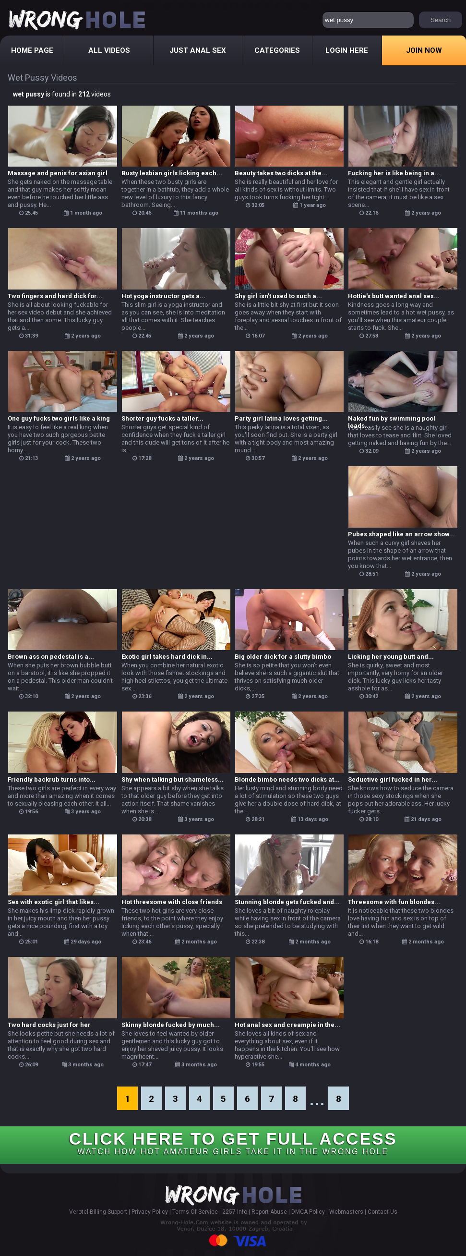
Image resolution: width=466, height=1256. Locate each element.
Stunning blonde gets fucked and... (287, 902)
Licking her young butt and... (391, 656)
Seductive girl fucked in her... (392, 779)
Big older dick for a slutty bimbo (283, 656)
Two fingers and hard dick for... (55, 296)
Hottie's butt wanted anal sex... (394, 296)
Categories (277, 50)
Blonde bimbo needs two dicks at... (287, 779)
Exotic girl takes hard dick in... (167, 656)
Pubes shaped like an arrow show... (401, 534)
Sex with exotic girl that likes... (53, 902)
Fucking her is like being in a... (394, 173)
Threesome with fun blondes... (394, 902)
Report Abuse (269, 1211)
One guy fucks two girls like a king (59, 418)
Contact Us (382, 1211)
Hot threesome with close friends (171, 902)
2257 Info (234, 1211)
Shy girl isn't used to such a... (278, 296)
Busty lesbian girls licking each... (171, 173)
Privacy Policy (149, 1211)
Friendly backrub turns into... (52, 779)
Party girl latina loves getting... (281, 418)
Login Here (346, 50)
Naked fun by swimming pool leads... (391, 419)
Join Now (424, 50)
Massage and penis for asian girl (58, 173)
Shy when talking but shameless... (172, 779)
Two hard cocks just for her (49, 1024)
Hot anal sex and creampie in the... (287, 1024)
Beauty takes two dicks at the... (281, 173)
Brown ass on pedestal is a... (51, 656)
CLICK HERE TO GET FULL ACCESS (233, 1142)
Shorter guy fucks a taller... (162, 418)
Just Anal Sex (197, 50)
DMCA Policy (308, 1211)
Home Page (32, 50)
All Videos (109, 50)
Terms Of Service (195, 1211)
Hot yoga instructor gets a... (163, 296)
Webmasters (346, 1211)
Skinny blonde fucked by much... (170, 1024)
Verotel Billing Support (98, 1211)
